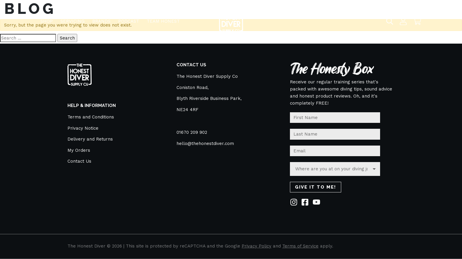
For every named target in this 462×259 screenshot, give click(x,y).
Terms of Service (300, 246)
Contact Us (79, 161)
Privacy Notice (82, 128)
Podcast (128, 18)
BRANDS (101, 18)
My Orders (78, 150)
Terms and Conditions (90, 117)
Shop (46, 18)
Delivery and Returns (90, 139)
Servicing (72, 18)
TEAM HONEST (163, 18)
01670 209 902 (191, 132)
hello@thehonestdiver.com (205, 143)
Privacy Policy (256, 246)
